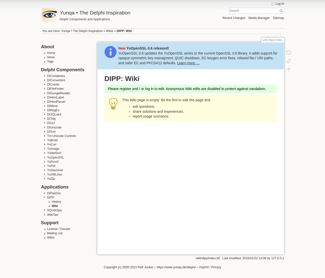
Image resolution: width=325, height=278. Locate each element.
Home (51, 53)
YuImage (53, 148)
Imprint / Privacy (210, 267)
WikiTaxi (52, 214)
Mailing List (54, 233)
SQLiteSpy (54, 210)
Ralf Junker (145, 267)
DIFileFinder (55, 88)
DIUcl (51, 123)
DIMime (52, 106)
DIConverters (56, 80)
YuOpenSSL (55, 157)
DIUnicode (54, 127)
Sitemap (278, 18)
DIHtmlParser (56, 102)
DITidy (51, 118)
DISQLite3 (54, 114)
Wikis (109, 31)
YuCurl (51, 144)
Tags (50, 61)
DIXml (51, 132)
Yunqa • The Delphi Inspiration (81, 31)
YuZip (51, 178)
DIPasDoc (54, 193)
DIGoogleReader (58, 93)
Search (281, 10)
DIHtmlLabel (55, 97)
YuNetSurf (54, 153)
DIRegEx (53, 110)
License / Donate (58, 229)
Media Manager (259, 18)
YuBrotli (52, 140)
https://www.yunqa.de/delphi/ (176, 267)
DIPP (50, 197)
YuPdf (51, 166)
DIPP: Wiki (124, 31)
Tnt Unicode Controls (61, 136)
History (56, 202)
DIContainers (56, 76)
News (51, 57)
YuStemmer (55, 170)
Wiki (55, 206)
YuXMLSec (54, 174)
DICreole (53, 84)
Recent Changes (234, 18)
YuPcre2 (53, 162)
